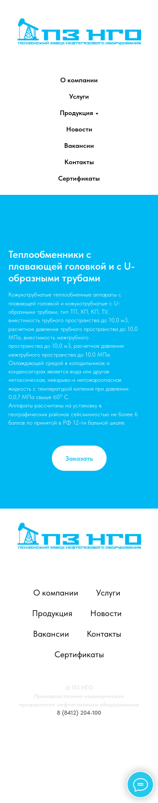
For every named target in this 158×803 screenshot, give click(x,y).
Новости (79, 129)
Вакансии (79, 146)
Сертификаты (79, 178)
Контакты (79, 162)
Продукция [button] (76, 113)
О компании (79, 80)
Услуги (79, 96)
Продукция (52, 613)
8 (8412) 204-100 (79, 712)
